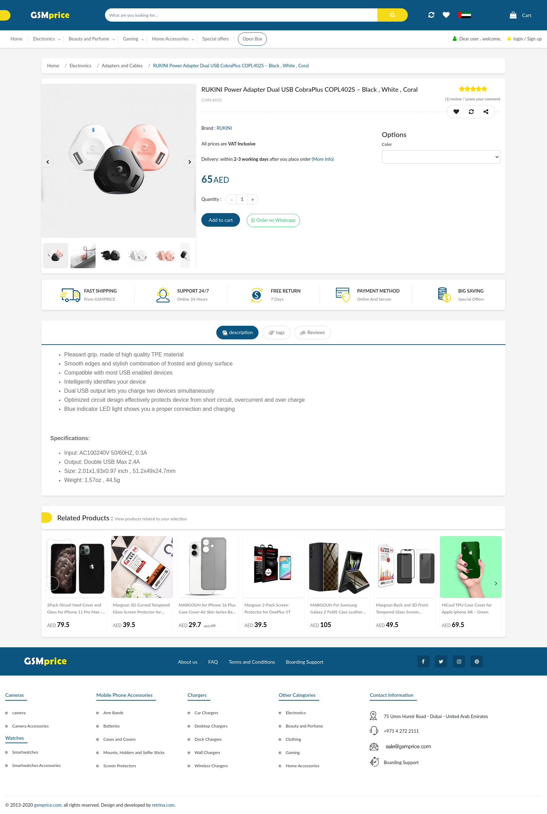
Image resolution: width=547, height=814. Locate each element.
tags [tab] (276, 333)
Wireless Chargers (211, 765)
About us (187, 662)
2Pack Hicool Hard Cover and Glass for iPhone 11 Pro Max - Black (74, 609)
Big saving (471, 291)
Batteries (111, 726)
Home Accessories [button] (170, 39)
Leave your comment (482, 99)
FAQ (213, 662)
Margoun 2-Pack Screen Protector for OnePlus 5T (268, 608)
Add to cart (221, 220)
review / (455, 99)
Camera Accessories (30, 726)
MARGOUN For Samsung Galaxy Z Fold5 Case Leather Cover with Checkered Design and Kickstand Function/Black (337, 609)
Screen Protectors (119, 765)
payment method (378, 291)
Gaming (293, 752)
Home (16, 39)
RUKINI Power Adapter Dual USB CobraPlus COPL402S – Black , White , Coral (231, 65)
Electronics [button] (44, 39)
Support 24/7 (193, 291)
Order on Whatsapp (273, 220)
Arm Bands (113, 712)
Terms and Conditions (251, 662)
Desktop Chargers (211, 726)
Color (387, 144)
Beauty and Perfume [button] (89, 39)
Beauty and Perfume (304, 726)
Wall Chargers (207, 752)
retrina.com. (164, 805)
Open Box (252, 39)
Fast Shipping (100, 291)
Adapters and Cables (122, 65)
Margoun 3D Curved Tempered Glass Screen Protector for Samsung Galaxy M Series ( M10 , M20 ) (141, 609)
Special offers (215, 39)
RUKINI (224, 128)
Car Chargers (206, 712)
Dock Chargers (208, 739)
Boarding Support (305, 662)
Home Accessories (302, 765)
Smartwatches (25, 752)
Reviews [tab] (312, 333)
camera (18, 712)
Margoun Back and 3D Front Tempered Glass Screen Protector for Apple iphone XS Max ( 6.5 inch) (403, 609)
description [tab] (237, 333)
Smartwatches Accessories (36, 765)
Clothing (293, 739)
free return (286, 291)
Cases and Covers (119, 739)
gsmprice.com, (49, 805)
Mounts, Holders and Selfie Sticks (134, 752)
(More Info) (323, 159)
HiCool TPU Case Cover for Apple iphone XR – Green (467, 608)
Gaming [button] (130, 39)
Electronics (80, 65)
